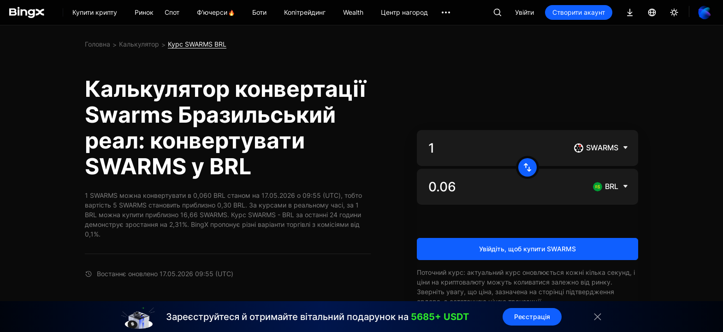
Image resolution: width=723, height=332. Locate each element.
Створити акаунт (578, 12)
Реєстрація (532, 316)
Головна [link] (97, 44)
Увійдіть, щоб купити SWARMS (527, 249)
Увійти (524, 12)
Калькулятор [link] (139, 44)
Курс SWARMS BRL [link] (197, 44)
